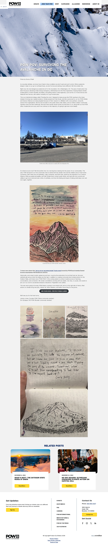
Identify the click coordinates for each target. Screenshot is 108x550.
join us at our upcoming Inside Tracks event (48, 270)
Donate (36, 4)
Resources (86, 4)
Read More (22, 486)
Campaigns (65, 4)
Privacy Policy (54, 538)
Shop (57, 4)
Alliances (76, 4)
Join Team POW (47, 4)
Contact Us (89, 514)
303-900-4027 (91, 503)
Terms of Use (54, 542)
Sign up (12, 510)
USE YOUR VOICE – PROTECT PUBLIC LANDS (54, 291)
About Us (96, 4)
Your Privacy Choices (54, 540)
